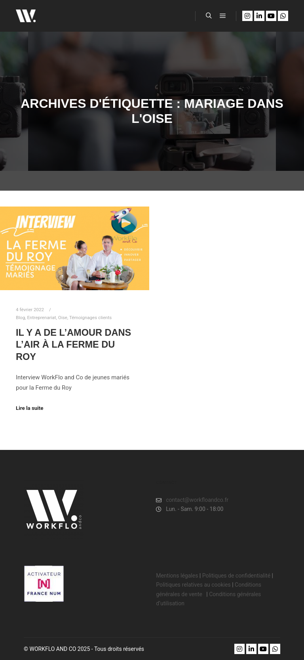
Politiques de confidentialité (236, 575)
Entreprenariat (41, 317)
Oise (62, 317)
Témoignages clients (90, 317)
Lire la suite (30, 408)
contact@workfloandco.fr (192, 500)
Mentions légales (177, 575)
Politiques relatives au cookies (193, 585)
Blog (20, 317)
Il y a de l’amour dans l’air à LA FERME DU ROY (73, 344)
